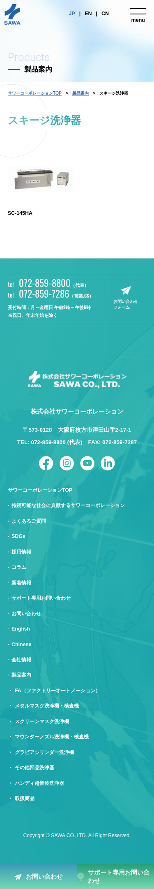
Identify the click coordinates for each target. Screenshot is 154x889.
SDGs (18, 536)
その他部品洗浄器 (34, 767)
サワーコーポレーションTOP (40, 490)
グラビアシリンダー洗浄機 (44, 752)
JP (72, 13)
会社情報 (21, 660)
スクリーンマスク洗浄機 (42, 721)
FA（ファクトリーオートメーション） (57, 691)
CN (105, 13)
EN (88, 13)
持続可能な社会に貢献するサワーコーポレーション (68, 505)
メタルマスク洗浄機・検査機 (47, 706)
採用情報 (21, 552)
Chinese (21, 644)
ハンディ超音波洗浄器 (39, 783)
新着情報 (21, 583)
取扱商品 (24, 798)
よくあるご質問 (28, 521)
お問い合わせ (44, 876)
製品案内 (80, 93)
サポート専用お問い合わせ (118, 876)
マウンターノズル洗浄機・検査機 (52, 737)
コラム (18, 567)
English (20, 629)
